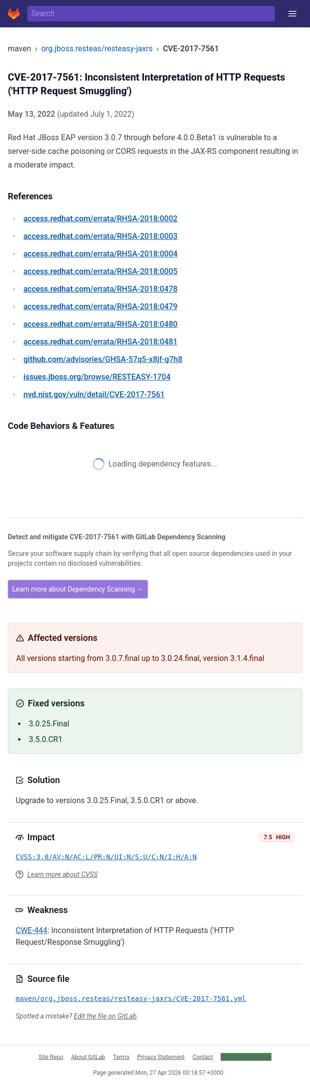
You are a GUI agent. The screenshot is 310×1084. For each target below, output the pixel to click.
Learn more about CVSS (62, 874)
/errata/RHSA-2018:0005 (100, 271)
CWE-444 (31, 930)
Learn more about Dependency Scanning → (78, 589)
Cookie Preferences (246, 1056)
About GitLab (88, 1056)
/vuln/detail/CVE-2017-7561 (94, 394)
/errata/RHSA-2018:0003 (100, 236)
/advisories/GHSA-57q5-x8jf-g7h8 (102, 359)
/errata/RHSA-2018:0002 (100, 218)
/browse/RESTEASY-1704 (96, 377)
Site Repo (51, 1056)
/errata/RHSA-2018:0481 (100, 341)
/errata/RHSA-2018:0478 (100, 289)
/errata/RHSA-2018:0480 (100, 324)
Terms (121, 1056)
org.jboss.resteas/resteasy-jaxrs (96, 48)
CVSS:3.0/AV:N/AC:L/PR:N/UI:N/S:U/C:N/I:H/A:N (106, 857)
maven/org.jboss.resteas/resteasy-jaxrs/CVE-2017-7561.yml (131, 998)
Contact (202, 1056)
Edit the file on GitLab (105, 1016)
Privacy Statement (161, 1056)
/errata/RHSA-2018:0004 (100, 253)
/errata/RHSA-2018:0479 (100, 306)
